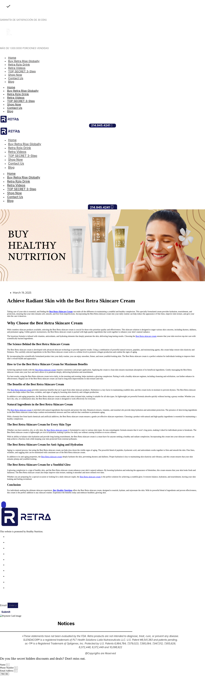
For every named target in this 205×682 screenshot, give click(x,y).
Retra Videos (15, 97)
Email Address (7, 670)
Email (3, 605)
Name (3, 664)
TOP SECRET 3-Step (21, 101)
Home (11, 87)
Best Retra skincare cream (146, 336)
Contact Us (15, 78)
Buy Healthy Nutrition (62, 490)
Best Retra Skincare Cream (61, 312)
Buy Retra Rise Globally (23, 90)
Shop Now (14, 104)
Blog (11, 81)
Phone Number (7, 667)
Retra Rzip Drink (18, 94)
